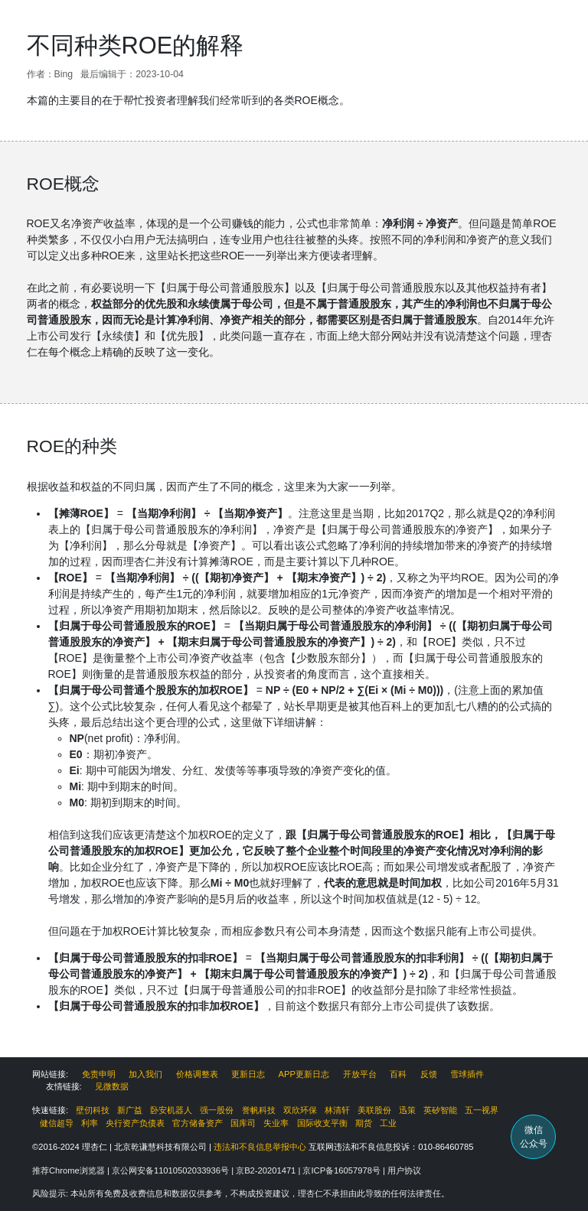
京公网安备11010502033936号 (171, 1170)
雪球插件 (467, 1074)
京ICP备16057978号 (342, 1170)
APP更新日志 (304, 1074)
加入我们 (145, 1074)
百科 (398, 1074)
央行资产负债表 (135, 1123)
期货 (363, 1123)
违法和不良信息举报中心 (260, 1146)
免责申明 (99, 1074)
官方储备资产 (197, 1123)
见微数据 (112, 1086)
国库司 (243, 1123)
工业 (388, 1123)
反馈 (428, 1074)
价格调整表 (197, 1074)
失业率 (276, 1123)
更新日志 (248, 1074)
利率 (89, 1123)
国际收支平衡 (322, 1123)
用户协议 (404, 1170)
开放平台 (360, 1074)
